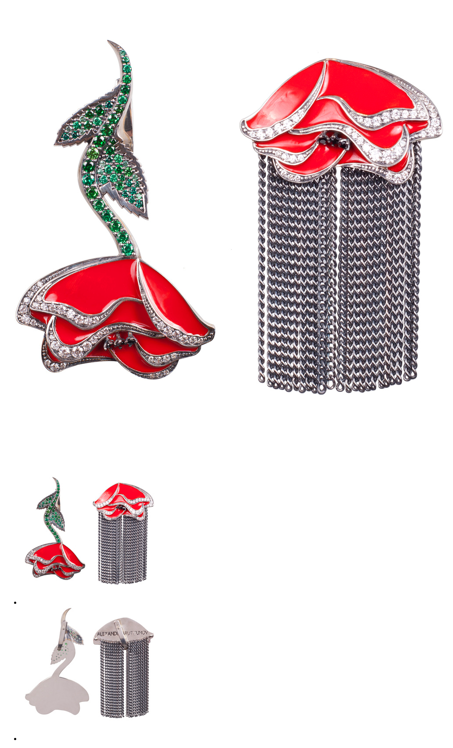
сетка (11, 7)
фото (28, 7)
